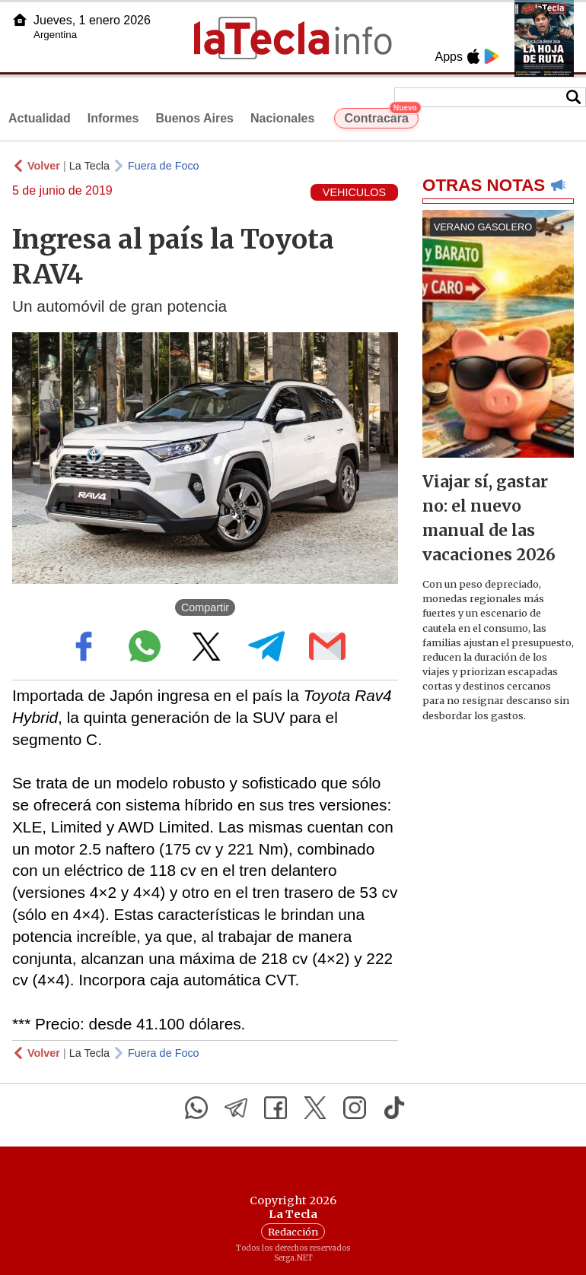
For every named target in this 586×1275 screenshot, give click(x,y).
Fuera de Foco (163, 166)
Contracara (381, 116)
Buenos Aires (194, 118)
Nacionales (282, 118)
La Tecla (89, 166)
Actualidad (39, 118)
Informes (113, 118)
